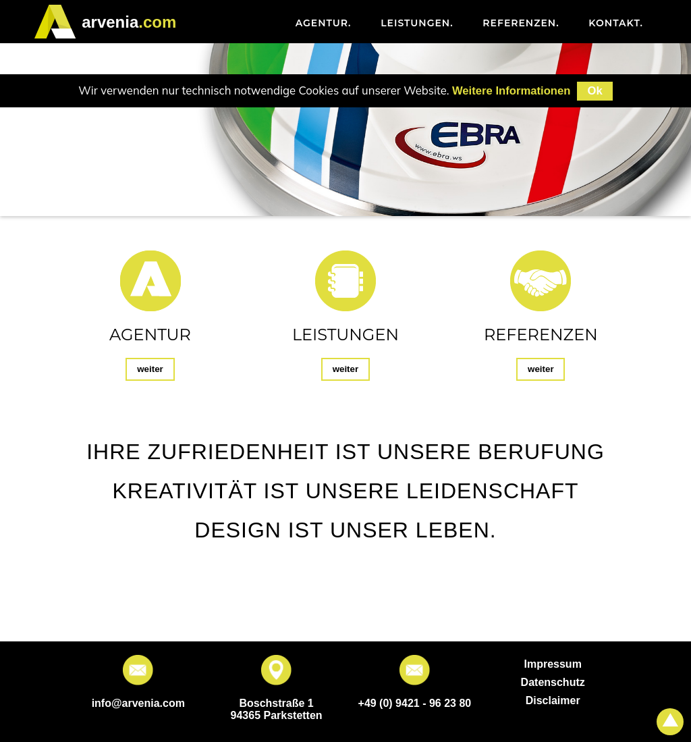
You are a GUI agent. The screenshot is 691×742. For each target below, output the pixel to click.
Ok (594, 90)
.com (129, 22)
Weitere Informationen (511, 90)
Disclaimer (553, 700)
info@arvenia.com (138, 703)
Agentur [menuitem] (324, 23)
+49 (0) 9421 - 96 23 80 (415, 703)
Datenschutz (553, 682)
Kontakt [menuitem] (615, 23)
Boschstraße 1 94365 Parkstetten (277, 709)
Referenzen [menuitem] (520, 23)
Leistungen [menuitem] (417, 23)
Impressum (552, 664)
